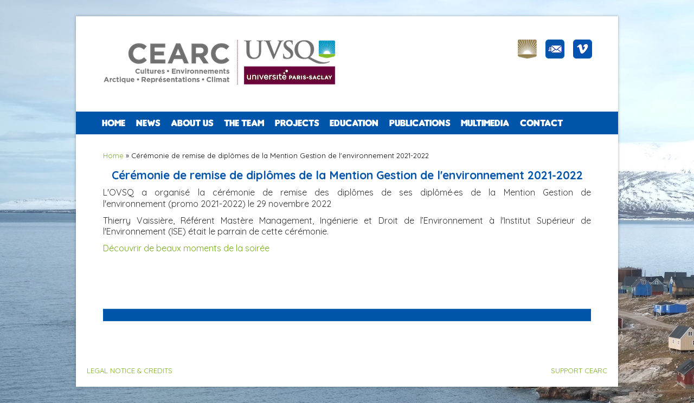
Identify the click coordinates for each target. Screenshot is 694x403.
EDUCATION (354, 123)
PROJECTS (297, 123)
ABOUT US (192, 123)
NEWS (148, 123)
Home (113, 123)
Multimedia (485, 123)
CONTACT (541, 123)
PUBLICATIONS (419, 123)
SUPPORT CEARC (579, 370)
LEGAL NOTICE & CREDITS (129, 370)
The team (244, 123)
